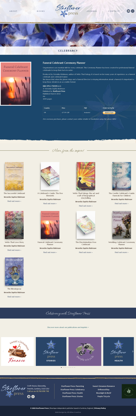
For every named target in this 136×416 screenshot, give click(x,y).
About (13, 11)
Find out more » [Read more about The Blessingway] (14, 296)
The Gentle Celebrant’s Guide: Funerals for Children (122, 194)
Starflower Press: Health (72, 393)
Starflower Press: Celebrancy (73, 389)
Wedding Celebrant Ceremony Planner (121, 243)
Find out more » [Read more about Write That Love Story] (14, 250)
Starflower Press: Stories (72, 396)
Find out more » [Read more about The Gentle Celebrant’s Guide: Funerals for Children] (121, 203)
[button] (3, 351)
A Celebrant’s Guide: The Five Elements (50, 194)
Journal (92, 11)
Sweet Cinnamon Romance (104, 386)
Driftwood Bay (103, 389)
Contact (114, 11)
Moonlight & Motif (103, 393)
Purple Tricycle (104, 396)
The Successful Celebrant (14, 193)
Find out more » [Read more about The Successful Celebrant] (14, 201)
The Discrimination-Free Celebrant (86, 243)
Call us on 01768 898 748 (38, 391)
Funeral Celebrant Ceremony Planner (50, 243)
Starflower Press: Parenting (72, 386)
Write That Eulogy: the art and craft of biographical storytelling (86, 195)
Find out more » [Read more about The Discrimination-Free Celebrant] (86, 252)
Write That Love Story (14, 242)
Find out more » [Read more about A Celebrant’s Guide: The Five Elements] (50, 203)
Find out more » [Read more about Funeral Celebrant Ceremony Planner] (50, 252)
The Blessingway (14, 289)
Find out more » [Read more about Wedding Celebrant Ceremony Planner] (121, 252)
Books (41, 11)
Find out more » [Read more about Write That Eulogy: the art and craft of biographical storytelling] (86, 206)
